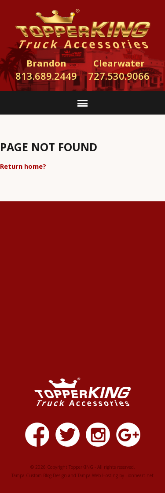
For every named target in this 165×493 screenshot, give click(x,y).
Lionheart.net (139, 475)
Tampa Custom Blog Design (39, 475)
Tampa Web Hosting (97, 475)
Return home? (23, 166)
